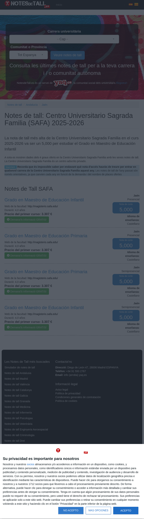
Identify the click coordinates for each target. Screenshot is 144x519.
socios (30, 464)
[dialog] (72, 481)
